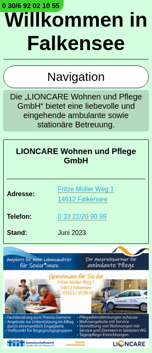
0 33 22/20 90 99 (82, 216)
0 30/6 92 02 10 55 (31, 6)
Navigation (76, 76)
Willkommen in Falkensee (75, 31)
